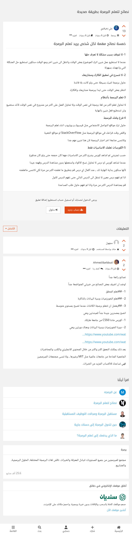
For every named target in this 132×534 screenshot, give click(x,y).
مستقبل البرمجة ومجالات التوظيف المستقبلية (89, 414)
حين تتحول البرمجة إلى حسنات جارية (95, 425)
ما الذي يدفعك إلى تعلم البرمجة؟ (97, 436)
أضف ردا (98, 269)
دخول (53, 210)
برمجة (114, 36)
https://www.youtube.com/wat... (104, 334)
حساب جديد (75, 210)
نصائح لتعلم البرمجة (105, 403)
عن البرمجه (110, 392)
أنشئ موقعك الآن (116, 510)
